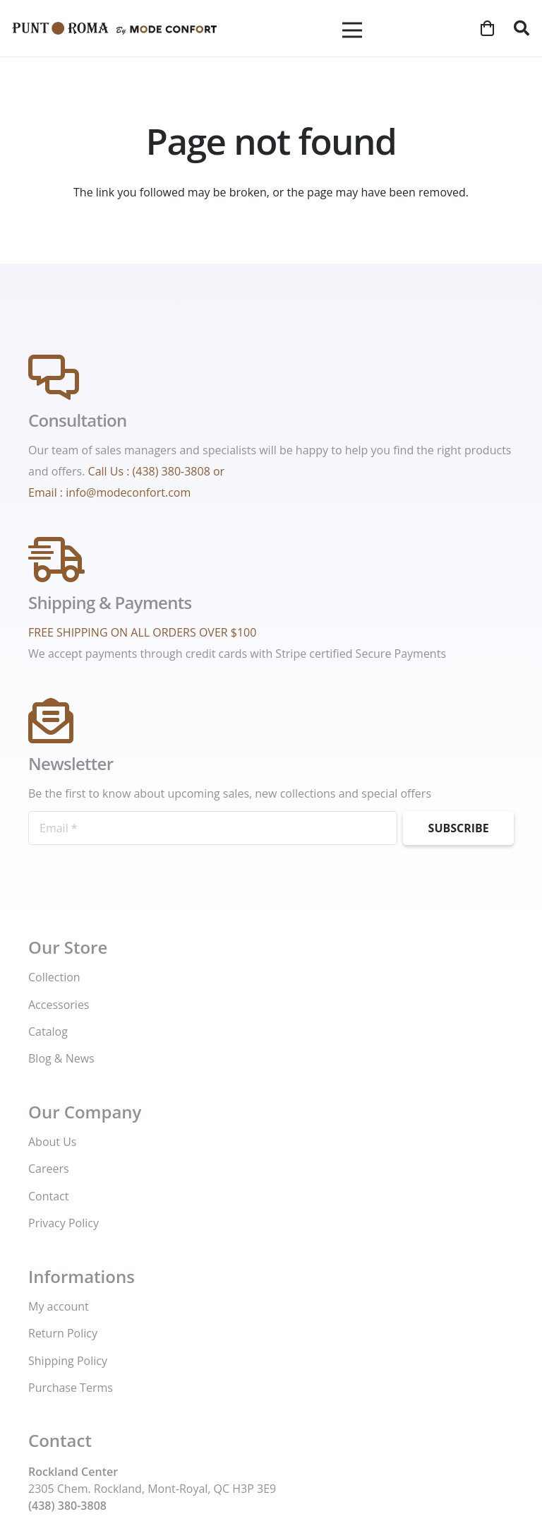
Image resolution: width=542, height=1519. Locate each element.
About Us (52, 1141)
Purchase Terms (70, 1387)
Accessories (59, 1004)
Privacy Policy (63, 1223)
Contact (48, 1196)
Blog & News (61, 1058)
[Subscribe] (458, 828)
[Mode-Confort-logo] (114, 28)
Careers (48, 1168)
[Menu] (352, 30)
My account (58, 1306)
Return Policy (62, 1333)
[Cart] (487, 28)
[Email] (212, 828)
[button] (521, 29)
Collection (54, 977)
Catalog (48, 1031)
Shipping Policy (67, 1361)
